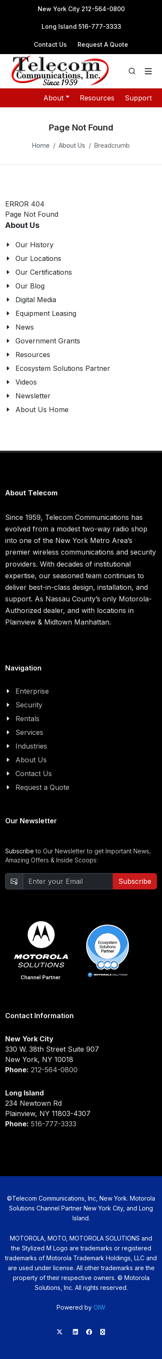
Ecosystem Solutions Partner (62, 368)
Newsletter (33, 395)
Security (28, 705)
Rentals (27, 718)
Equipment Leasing (45, 313)
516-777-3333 (53, 1123)
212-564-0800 (54, 1069)
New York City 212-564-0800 (81, 8)
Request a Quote (42, 787)
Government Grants (47, 341)
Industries (31, 746)
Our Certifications (43, 272)
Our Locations (38, 258)
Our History (34, 244)
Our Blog (30, 286)
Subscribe (134, 881)
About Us (72, 145)
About (56, 97)
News (24, 327)
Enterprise (32, 691)
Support (138, 98)
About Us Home (42, 409)
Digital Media (35, 299)
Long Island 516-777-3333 (81, 26)
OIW (99, 1307)
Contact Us (50, 44)
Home (41, 145)
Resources (97, 98)
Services (29, 732)
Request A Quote (103, 44)
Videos (26, 382)
